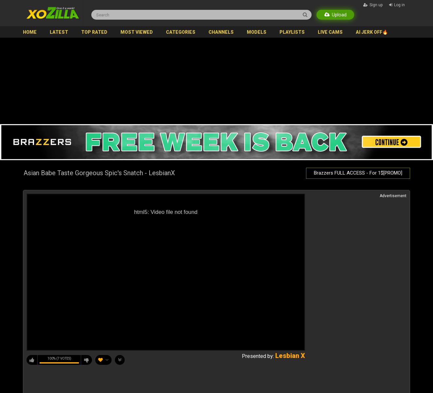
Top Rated (94, 32)
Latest (59, 32)
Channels (221, 32)
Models (256, 32)
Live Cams (330, 32)
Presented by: (273, 356)
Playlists (292, 32)
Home (30, 32)
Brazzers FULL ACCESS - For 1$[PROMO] (358, 173)
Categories (180, 32)
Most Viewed (136, 32)
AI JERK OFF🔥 (372, 32)
